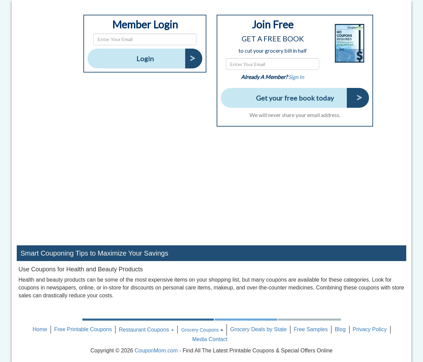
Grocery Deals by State (258, 329)
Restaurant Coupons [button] (146, 330)
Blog (340, 329)
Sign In (296, 77)
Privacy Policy (370, 329)
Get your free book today (295, 98)
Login (145, 58)
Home (39, 329)
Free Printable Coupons (83, 329)
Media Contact (209, 339)
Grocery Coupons (200, 330)
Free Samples (311, 329)
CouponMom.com (156, 350)
